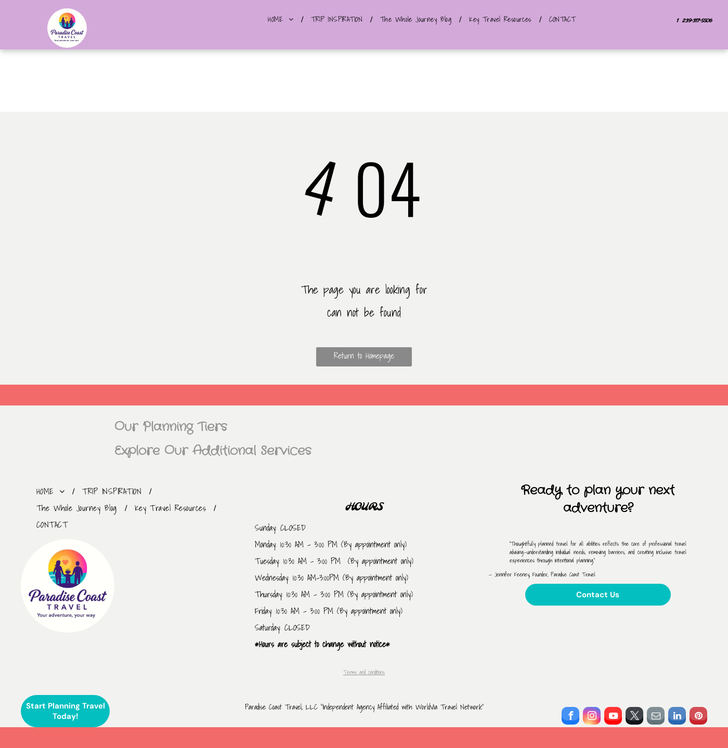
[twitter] (634, 717)
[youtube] (613, 717)
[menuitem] (281, 19)
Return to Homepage (364, 355)
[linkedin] (677, 717)
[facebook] (570, 717)
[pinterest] (698, 717)
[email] (656, 717)
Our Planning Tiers (170, 427)
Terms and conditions (364, 672)
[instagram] (592, 717)
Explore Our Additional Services (212, 451)
